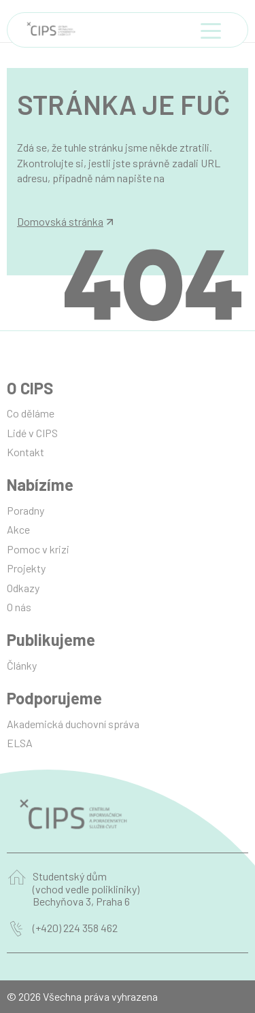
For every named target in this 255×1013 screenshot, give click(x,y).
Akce (18, 529)
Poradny (25, 510)
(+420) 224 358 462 (75, 928)
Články (22, 665)
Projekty (26, 568)
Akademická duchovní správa (73, 723)
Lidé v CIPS (32, 432)
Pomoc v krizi (38, 549)
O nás (19, 606)
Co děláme (30, 413)
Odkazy (23, 587)
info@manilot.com (59, 193)
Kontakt (25, 451)
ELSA (20, 742)
